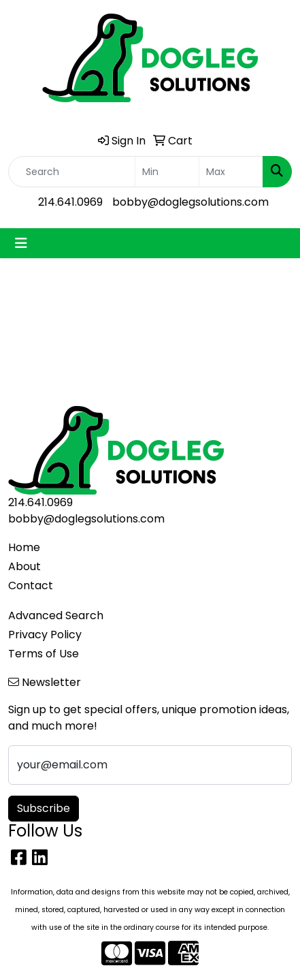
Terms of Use (43, 653)
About (24, 566)
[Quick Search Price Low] (167, 171)
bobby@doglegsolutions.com (190, 202)
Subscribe (43, 808)
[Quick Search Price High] (231, 171)
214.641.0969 (70, 202)
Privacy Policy (45, 634)
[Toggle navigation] (21, 243)
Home (24, 547)
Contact (30, 585)
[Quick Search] (71, 171)
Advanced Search (55, 615)
